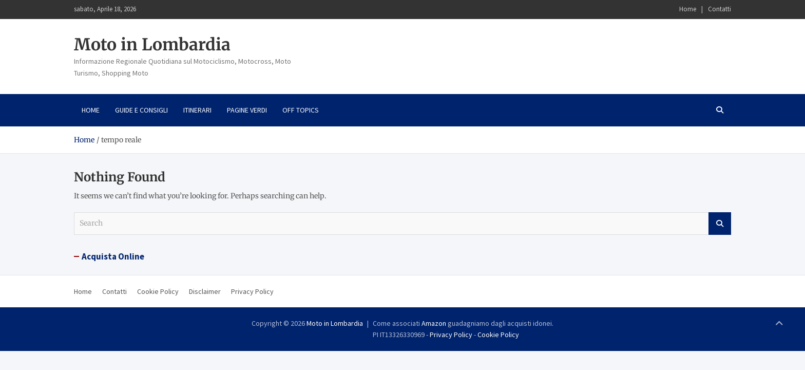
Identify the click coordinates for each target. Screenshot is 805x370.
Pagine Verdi (247, 110)
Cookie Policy (158, 291)
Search (719, 223)
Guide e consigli (141, 110)
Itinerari (197, 110)
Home (687, 9)
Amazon (433, 323)
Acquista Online (113, 256)
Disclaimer (205, 291)
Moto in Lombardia (152, 44)
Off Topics (300, 110)
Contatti (719, 9)
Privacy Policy (252, 291)
